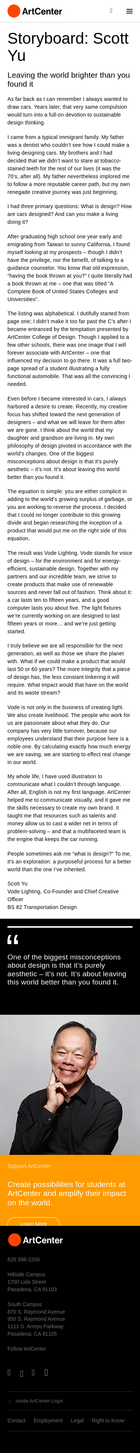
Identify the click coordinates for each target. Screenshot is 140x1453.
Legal (77, 1420)
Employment (48, 1420)
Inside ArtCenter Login (39, 1401)
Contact (16, 1420)
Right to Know (108, 1420)
